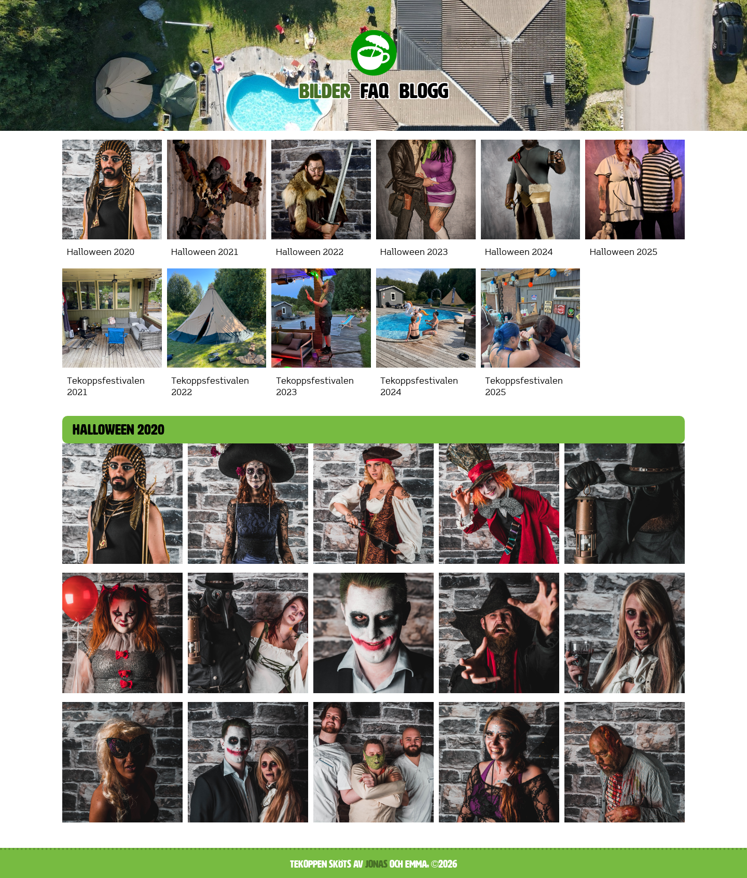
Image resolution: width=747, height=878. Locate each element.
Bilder (324, 91)
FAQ (375, 91)
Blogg (423, 91)
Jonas (376, 864)
